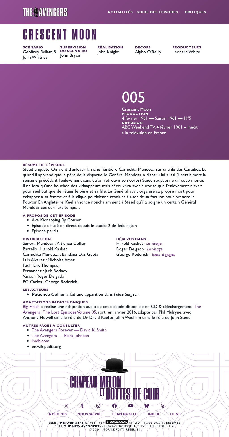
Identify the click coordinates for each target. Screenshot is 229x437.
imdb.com (40, 340)
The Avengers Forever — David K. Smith (69, 330)
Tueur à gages (163, 254)
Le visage (154, 243)
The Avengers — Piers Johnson (60, 335)
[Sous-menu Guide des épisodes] (180, 12)
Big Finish (31, 306)
